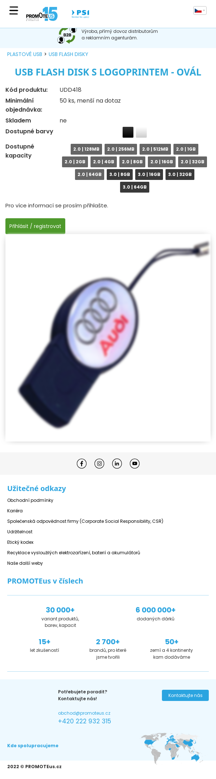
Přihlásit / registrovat (35, 226)
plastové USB (24, 54)
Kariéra (15, 511)
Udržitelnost (19, 532)
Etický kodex (20, 542)
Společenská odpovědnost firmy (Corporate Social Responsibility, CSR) (85, 521)
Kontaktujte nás (185, 695)
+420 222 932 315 (84, 721)
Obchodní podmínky (30, 500)
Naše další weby (25, 563)
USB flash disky (68, 54)
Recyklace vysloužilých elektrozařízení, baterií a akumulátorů (73, 553)
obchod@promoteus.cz (84, 713)
